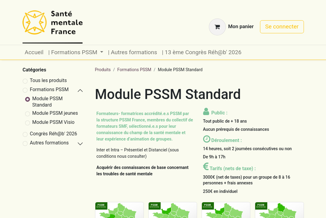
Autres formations (49, 143)
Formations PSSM (49, 89)
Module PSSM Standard (47, 102)
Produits (103, 69)
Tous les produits (48, 80)
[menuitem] (34, 52)
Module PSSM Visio (53, 122)
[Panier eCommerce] (231, 27)
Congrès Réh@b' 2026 (53, 134)
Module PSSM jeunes (55, 113)
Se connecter (282, 26)
